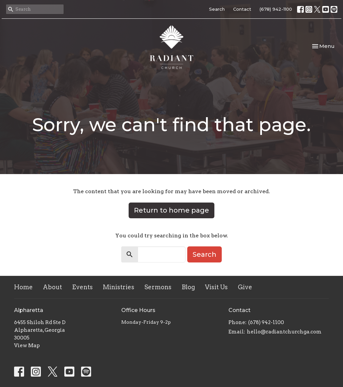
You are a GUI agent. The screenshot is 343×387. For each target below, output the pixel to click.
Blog (188, 287)
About (52, 287)
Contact (242, 9)
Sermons (158, 287)
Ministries (118, 287)
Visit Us (216, 287)
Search (217, 9)
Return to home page (171, 210)
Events (82, 287)
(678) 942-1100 (276, 9)
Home (23, 287)
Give (245, 287)
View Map (27, 345)
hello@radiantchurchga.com (284, 332)
